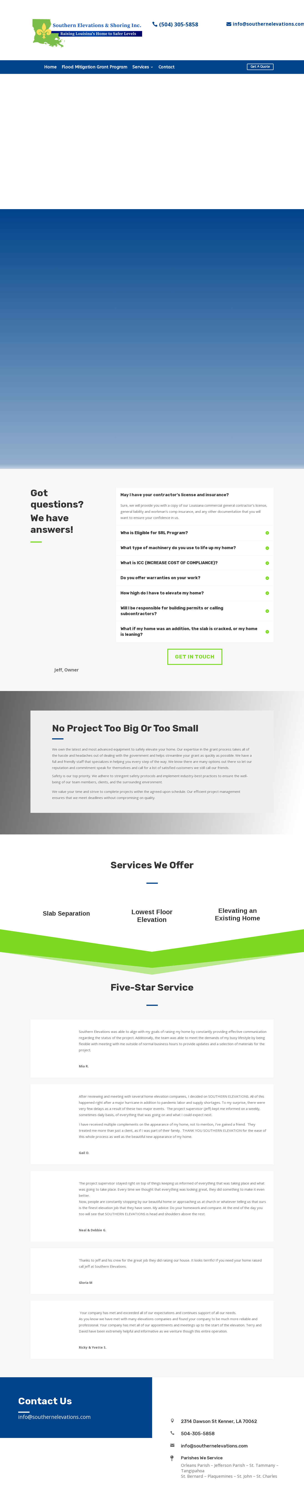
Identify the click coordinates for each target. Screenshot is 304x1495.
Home (50, 67)
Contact (166, 67)
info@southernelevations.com (214, 1446)
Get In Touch (195, 657)
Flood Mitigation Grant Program (94, 67)
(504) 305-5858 (178, 24)
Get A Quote (260, 67)
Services (140, 67)
